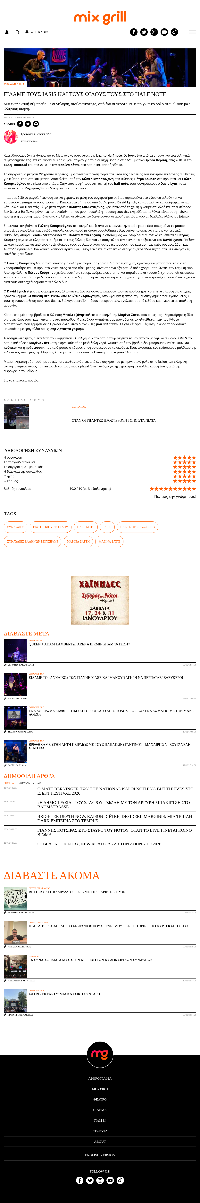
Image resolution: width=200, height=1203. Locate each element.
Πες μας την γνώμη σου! (175, 496)
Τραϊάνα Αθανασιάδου (20, 732)
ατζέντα (100, 1131)
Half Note (85, 527)
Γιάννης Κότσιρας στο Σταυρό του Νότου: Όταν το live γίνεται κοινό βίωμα (114, 832)
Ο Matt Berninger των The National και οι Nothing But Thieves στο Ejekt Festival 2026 (115, 791)
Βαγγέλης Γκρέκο (18, 698)
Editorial (79, 406)
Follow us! (100, 1171)
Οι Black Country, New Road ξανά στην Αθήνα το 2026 (99, 843)
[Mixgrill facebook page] (134, 32)
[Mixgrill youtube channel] (164, 32)
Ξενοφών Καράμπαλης (21, 665)
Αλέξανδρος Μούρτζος (21, 981)
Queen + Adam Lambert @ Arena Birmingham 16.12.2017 (79, 644)
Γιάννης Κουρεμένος (20, 1015)
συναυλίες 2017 (14, 84)
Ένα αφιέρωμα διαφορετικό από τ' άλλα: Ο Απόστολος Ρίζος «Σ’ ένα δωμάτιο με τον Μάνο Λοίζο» (111, 712)
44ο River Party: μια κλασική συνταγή (64, 994)
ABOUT (100, 1141)
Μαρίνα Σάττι (109, 541)
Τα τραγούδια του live (19, 462)
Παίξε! (100, 1120)
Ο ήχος (9, 476)
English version (100, 1155)
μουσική (100, 1089)
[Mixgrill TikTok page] (174, 32)
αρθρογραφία (100, 1078)
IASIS (107, 527)
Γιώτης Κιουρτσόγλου (50, 527)
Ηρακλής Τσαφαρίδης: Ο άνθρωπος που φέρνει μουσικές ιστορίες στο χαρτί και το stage (110, 926)
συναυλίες (15, 527)
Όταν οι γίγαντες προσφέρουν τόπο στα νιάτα (114, 420)
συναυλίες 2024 (36, 990)
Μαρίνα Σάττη (78, 541)
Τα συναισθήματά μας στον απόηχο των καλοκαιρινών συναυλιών (91, 960)
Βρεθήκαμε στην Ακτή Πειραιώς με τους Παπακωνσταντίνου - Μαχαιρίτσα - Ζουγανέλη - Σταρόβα (110, 746)
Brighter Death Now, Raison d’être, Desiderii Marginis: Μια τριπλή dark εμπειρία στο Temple (114, 818)
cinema (100, 1110)
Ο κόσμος (11, 481)
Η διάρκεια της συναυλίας (23, 471)
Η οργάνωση (13, 457)
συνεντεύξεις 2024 (38, 922)
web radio (39, 32)
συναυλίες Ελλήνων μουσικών (32, 541)
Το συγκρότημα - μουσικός (23, 467)
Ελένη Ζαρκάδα (17, 765)
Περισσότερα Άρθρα (29, 141)
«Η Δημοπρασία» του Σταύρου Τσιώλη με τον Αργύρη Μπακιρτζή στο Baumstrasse (113, 804)
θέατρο (99, 1099)
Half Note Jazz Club (137, 527)
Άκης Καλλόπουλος (19, 947)
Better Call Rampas (39, 888)
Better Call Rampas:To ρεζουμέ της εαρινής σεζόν (77, 892)
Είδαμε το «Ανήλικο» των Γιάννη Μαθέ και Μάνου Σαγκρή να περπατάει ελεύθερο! (106, 677)
